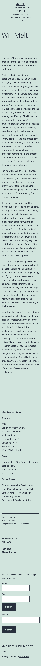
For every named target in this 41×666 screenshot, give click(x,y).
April (20, 524)
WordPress (24, 656)
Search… (5, 614)
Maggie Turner (9, 521)
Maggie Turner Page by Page (20, 8)
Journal (26, 524)
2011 (16, 524)
